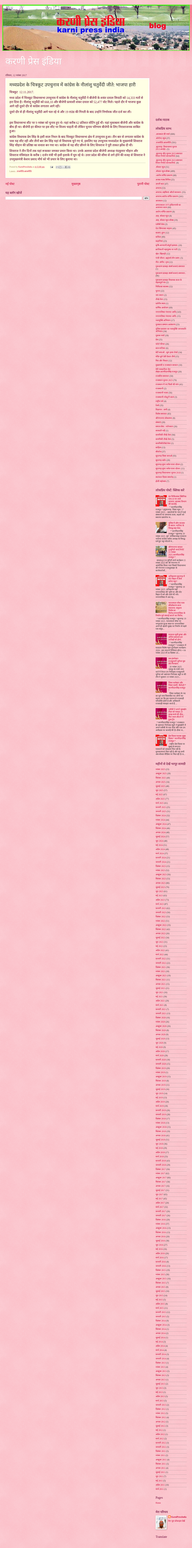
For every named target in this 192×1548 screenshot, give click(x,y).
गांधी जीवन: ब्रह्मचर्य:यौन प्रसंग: (168, 258)
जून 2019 (159, 1093)
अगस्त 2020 (160, 1034)
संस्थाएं (158, 422)
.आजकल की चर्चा (163, 134)
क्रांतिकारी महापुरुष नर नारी (166, 249)
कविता (158, 237)
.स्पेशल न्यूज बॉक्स (163, 171)
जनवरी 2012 (161, 1447)
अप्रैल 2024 (160, 849)
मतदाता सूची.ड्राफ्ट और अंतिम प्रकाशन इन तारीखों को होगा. (177, 637)
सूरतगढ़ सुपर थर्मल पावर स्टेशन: (168, 468)
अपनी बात (160, 184)
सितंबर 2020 (161, 1030)
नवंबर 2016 (160, 1224)
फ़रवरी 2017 (161, 1211)
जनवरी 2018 (161, 1165)
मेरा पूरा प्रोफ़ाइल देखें (176, 1521)
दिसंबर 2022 (161, 916)
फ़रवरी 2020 (161, 1060)
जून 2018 (159, 1144)
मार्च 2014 (160, 1350)
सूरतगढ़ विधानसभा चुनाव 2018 (168, 473)
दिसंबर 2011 (161, 1451)
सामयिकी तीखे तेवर (163, 435)
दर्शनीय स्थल (160, 303)
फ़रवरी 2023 (161, 908)
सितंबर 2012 (161, 1417)
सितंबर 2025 (161, 778)
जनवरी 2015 (161, 1316)
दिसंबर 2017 (161, 1169)
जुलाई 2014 (160, 1337)
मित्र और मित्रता (162, 361)
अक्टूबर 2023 (161, 874)
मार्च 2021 (160, 1005)
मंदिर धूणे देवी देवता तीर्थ (165, 356)
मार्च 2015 (160, 1308)
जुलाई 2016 (160, 1241)
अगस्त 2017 (160, 1186)
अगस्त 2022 (160, 933)
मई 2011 (159, 1481)
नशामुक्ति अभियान (163, 320)
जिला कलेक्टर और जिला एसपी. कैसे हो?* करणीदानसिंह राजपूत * (177, 687)
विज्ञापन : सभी (161, 409)
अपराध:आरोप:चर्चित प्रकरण (167, 196)
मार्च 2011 (160, 1489)
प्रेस (157, 340)
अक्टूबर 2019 (161, 1076)
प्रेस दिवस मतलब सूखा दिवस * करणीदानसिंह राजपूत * (177, 738)
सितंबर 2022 (161, 929)
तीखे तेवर (159, 299)
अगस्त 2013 (160, 1380)
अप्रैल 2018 (160, 1152)
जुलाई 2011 (160, 1472)
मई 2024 (159, 845)
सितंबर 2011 (161, 1464)
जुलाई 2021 (160, 988)
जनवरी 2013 (161, 1405)
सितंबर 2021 (161, 980)
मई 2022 (159, 946)
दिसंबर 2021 (161, 967)
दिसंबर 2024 (161, 815)
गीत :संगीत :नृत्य (162, 262)
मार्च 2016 (160, 1258)
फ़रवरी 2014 (161, 1354)
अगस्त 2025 (160, 782)
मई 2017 (159, 1199)
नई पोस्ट (10, 184)
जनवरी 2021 (161, 1013)
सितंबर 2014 (161, 1329)
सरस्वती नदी (160, 431)
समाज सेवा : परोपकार (164, 426)
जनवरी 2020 (161, 1064)
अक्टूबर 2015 (161, 1279)
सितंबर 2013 (161, 1375)
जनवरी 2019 (161, 1114)
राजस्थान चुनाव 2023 (164, 380)
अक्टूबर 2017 (161, 1178)
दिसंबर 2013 (161, 1363)
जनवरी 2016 (161, 1266)
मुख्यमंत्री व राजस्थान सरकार (167, 365)
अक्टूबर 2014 (161, 1325)
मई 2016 (159, 1249)
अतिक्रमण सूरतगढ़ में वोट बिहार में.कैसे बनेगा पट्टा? (176, 579)
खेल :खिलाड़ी (161, 254)
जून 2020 (159, 1043)
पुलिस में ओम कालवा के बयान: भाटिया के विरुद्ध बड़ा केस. (176, 525)
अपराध (158, 188)
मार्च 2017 (160, 1207)
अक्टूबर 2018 (161, 1127)
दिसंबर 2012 (161, 1409)
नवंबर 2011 (160, 1455)
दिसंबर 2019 (161, 1068)
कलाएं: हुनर (160, 233)
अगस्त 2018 (160, 1135)
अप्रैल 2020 (160, 1051)
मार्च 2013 (160, 1401)
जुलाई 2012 (160, 1426)
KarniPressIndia (178, 1517)
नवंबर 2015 (160, 1274)
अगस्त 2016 (160, 1236)
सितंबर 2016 (161, 1232)
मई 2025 (159, 794)
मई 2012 (159, 1430)
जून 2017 (159, 1194)
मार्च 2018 (160, 1156)
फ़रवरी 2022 (161, 959)
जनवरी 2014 (161, 1359)
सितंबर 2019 (161, 1081)
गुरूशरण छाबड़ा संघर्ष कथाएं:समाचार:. (171, 273)
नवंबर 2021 (160, 971)
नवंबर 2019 (160, 1072)
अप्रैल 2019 (160, 1102)
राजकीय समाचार (162, 376)
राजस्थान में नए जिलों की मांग (167, 384)
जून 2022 (159, 942)
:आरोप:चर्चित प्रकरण (164, 175)
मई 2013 (159, 1392)
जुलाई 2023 (160, 887)
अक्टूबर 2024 (161, 824)
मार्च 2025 (160, 803)
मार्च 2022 (160, 954)
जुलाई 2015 (160, 1291)
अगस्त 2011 (160, 1468)
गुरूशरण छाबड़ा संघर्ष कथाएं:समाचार (170, 266)
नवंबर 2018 (160, 1123)
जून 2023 (159, 891)
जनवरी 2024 (161, 862)
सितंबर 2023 (161, 879)
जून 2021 (159, 992)
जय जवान (160, 295)
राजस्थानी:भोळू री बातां (165, 397)
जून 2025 (159, 790)
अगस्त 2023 (160, 883)
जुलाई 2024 (160, 837)
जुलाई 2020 (160, 1039)
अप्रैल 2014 (160, 1346)
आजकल (159, 201)
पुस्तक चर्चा (160, 335)
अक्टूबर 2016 (161, 1228)
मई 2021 (159, 996)
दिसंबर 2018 (161, 1119)
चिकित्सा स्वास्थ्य (162, 286)
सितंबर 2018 (161, 1131)
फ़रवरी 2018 (161, 1161)
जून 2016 (159, 1245)
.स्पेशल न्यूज (160, 167)
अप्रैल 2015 (160, 1304)
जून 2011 (159, 1476)
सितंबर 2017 (161, 1182)
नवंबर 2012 (160, 1413)
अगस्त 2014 (160, 1333)
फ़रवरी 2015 (161, 1312)
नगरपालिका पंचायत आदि (166, 312)
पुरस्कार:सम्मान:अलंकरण (165, 324)
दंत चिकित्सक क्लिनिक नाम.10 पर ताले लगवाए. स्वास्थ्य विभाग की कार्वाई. (177, 500)
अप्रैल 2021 (160, 1001)
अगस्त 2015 (160, 1287)
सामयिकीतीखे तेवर (163, 443)
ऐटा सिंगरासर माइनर (164, 228)
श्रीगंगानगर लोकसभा (164, 418)
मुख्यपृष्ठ (76, 184)
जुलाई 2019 (160, 1089)
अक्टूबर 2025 (161, 773)
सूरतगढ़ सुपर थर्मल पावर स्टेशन (168, 464)
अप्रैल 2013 (160, 1396)
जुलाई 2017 (160, 1190)
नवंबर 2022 (160, 921)
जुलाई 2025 (160, 786)
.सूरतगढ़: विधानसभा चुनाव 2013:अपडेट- (166, 148)
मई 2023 (159, 895)
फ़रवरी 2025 (161, 807)
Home (158, 1503)
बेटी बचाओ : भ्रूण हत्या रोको (167, 352)
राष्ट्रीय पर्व (159, 401)
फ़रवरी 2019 (161, 1110)
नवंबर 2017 (160, 1173)
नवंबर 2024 (160, 820)
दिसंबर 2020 (161, 1018)
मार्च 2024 (160, 853)
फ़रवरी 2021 (161, 1009)
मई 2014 (159, 1342)
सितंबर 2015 (161, 1283)
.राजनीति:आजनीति (24, 171)
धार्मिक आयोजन (162, 308)
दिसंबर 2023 (161, 866)
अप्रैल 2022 (160, 950)
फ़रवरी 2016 (161, 1262)
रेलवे (157, 405)
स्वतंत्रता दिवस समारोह (164, 477)
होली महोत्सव (161, 481)
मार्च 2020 (160, 1055)
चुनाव (158, 291)
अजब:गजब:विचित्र (163, 180)
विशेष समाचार (161, 414)
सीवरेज (158, 452)
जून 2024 (159, 841)
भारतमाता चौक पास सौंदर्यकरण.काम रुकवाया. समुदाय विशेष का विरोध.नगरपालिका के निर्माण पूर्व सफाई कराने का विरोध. (170, 609)
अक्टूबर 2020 (161, 1026)
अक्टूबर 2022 (161, 925)
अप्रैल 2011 (160, 1485)
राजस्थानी (159, 388)
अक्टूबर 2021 (161, 975)
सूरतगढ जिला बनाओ (164, 456)
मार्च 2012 (160, 1439)
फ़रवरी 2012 (161, 1443)
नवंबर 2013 (160, 1367)
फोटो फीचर (160, 344)
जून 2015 (159, 1295)
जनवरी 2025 (161, 811)
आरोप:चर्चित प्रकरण (164, 212)
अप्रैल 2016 (160, 1253)
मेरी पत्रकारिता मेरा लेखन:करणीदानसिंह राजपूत (166, 370)
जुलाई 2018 (160, 1140)
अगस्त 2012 (160, 1422)
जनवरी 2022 (161, 963)
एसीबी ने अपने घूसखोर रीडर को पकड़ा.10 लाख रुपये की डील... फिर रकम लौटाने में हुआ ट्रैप (177, 714)
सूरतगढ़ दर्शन (161, 460)
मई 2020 (159, 1047)
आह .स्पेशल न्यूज (162, 216)
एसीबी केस (160, 224)
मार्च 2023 (160, 904)
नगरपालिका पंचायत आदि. (166, 316)
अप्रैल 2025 (160, 799)
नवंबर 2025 (160, 769)
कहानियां (159, 241)
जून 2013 (159, 1388)
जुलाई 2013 (160, 1384)
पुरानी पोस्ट (143, 184)
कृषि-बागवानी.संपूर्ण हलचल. (167, 245)
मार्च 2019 (160, 1106)
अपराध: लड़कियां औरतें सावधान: (168, 192)
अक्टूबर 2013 (161, 1371)
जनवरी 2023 (161, 912)
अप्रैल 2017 (160, 1203)
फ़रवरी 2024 (161, 858)
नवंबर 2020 (160, 1022)
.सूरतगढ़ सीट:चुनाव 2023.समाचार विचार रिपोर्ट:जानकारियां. (169, 161)
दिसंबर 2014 (161, 1321)
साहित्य (158, 447)
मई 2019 (159, 1098)
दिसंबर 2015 (161, 1270)
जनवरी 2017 (161, 1215)
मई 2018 (159, 1148)
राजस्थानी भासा (162, 393)
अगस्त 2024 (160, 832)
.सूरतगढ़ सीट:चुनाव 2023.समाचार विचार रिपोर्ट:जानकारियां (169, 154)
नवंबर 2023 (160, 870)
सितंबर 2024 (161, 828)
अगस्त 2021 (160, 984)
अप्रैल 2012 (160, 1434)
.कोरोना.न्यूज (161, 138)
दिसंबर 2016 (161, 1220)
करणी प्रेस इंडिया (33, 61)
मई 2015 (159, 1300)
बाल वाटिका (160, 348)
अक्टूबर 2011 (161, 1460)
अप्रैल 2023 (160, 900)
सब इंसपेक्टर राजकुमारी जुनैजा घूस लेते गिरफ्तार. (176, 661)
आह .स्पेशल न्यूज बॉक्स (165, 220)
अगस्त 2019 (160, 1085)
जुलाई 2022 (160, 938)
